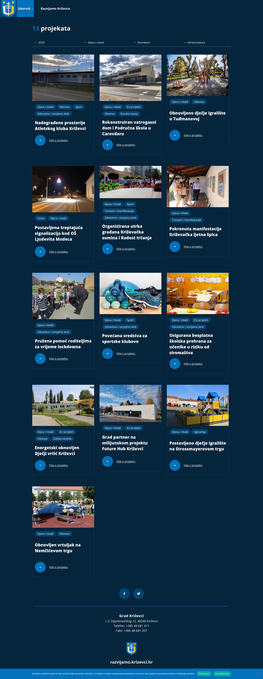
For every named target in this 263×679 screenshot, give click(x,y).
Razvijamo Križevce (55, 8)
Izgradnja (200, 432)
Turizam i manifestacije (119, 211)
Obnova (64, 107)
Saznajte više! (222, 673)
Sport (78, 107)
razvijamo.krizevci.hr (131, 662)
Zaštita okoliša (62, 439)
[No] (257, 673)
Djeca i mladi (45, 107)
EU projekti (134, 107)
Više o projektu (58, 140)
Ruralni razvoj (129, 114)
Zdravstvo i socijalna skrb (53, 114)
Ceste (40, 218)
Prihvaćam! (204, 673)
